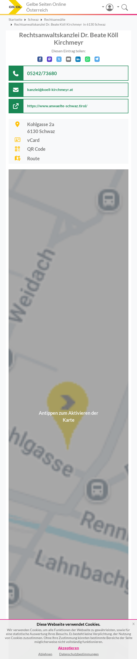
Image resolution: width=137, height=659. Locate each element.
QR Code (36, 149)
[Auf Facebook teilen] (39, 59)
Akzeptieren (68, 648)
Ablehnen (45, 654)
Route (33, 158)
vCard (33, 140)
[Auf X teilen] (59, 59)
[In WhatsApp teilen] (87, 59)
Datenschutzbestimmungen (79, 654)
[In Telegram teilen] (97, 59)
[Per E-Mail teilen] (68, 59)
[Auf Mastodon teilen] (49, 59)
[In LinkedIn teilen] (78, 59)
